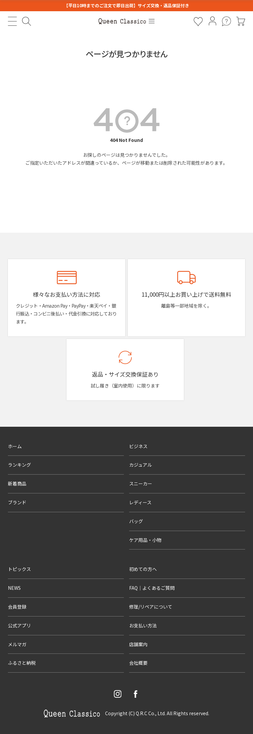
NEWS (14, 587)
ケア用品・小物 (145, 540)
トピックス (19, 569)
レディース (140, 502)
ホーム (15, 446)
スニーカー (140, 483)
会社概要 (138, 662)
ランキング (19, 464)
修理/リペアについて (150, 606)
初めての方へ (143, 569)
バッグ (136, 521)
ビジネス (138, 446)
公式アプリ (19, 625)
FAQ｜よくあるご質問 (152, 587)
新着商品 (17, 483)
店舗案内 (138, 644)
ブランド (17, 502)
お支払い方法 (143, 625)
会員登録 (17, 606)
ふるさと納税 (22, 662)
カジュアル (140, 464)
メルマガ (17, 644)
